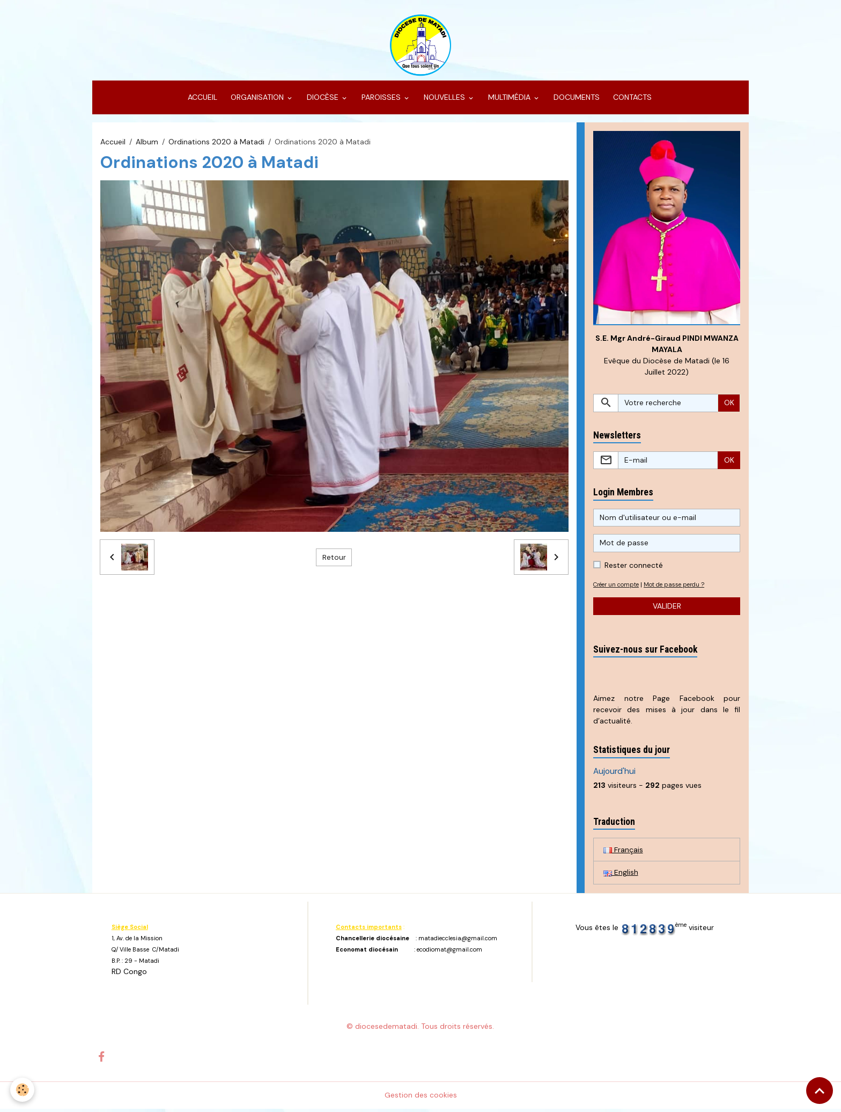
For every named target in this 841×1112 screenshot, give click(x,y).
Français (623, 852)
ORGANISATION (257, 100)
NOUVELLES (444, 100)
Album (147, 144)
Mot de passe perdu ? (680, 587)
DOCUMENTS (575, 100)
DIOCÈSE (323, 100)
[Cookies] (23, 1090)
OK (729, 405)
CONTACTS (631, 100)
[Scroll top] (819, 1090)
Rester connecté (633, 568)
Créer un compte (618, 587)
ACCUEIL (201, 100)
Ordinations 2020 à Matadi (216, 144)
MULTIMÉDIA (509, 100)
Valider (667, 608)
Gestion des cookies (421, 1098)
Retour (334, 559)
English (620, 875)
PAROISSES (381, 100)
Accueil (113, 144)
